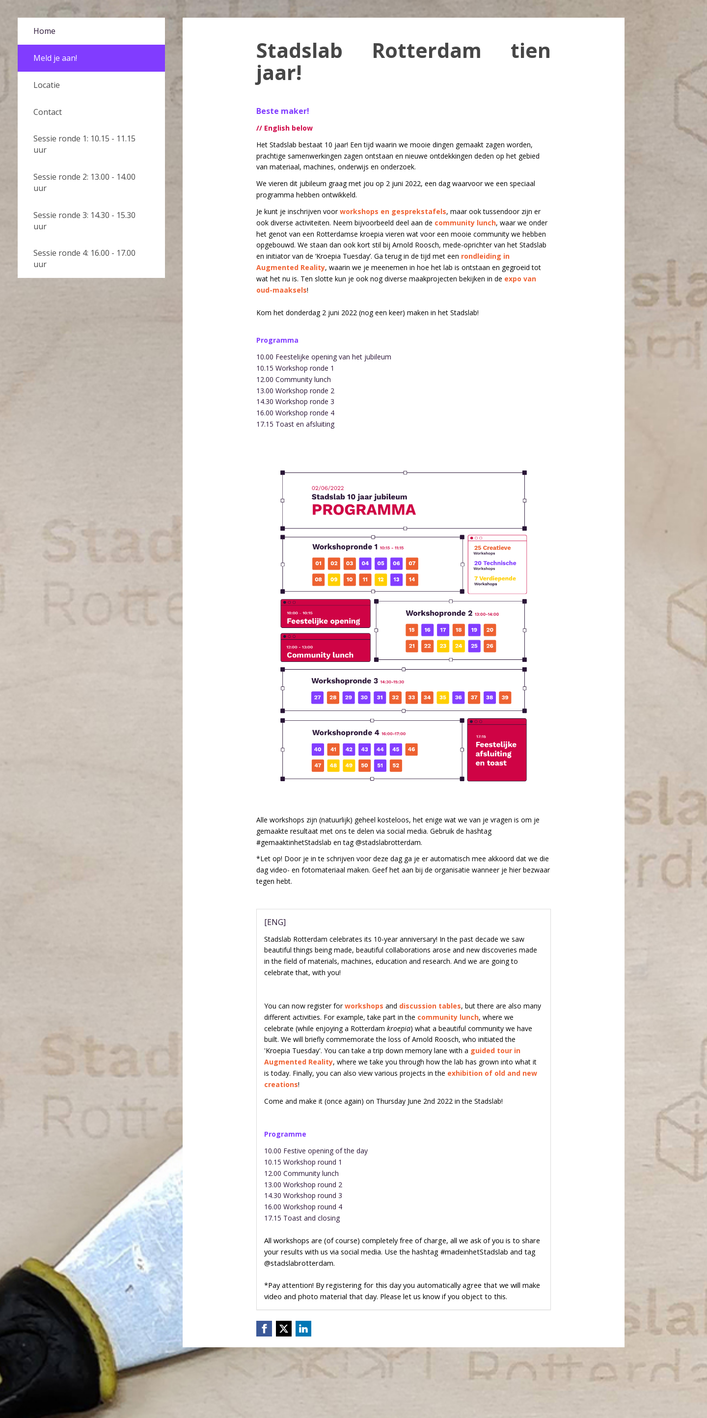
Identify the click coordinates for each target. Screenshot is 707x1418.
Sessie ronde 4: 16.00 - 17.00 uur (84, 258)
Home (44, 31)
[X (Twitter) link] (284, 1328)
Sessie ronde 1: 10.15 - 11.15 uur (84, 144)
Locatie (46, 85)
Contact (47, 112)
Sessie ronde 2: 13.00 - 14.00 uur (84, 182)
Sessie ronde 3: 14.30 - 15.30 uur (84, 221)
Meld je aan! (55, 58)
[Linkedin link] (303, 1328)
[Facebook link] (264, 1328)
